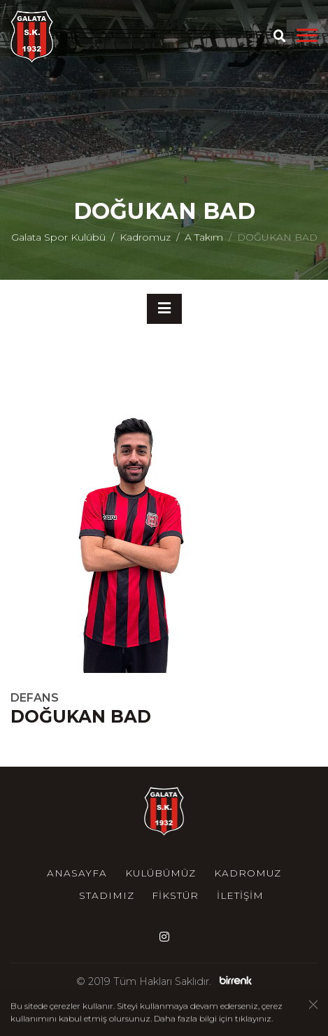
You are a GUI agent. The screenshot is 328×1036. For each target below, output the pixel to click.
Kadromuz (145, 237)
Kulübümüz (160, 873)
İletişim (240, 895)
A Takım (204, 237)
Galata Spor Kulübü (58, 237)
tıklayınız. (254, 1019)
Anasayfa (77, 873)
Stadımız (106, 895)
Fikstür (175, 895)
